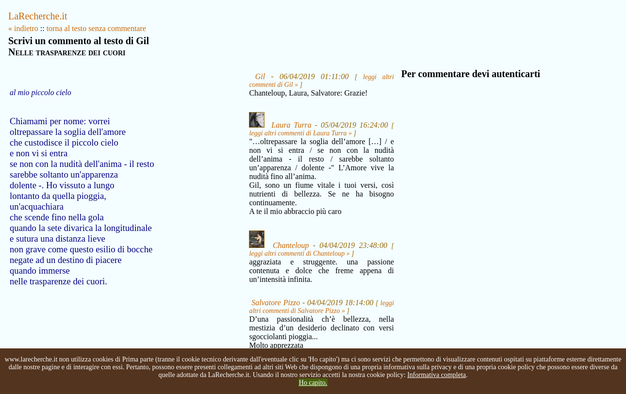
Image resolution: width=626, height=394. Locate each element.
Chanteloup (291, 245)
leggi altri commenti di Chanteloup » (299, 253)
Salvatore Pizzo (275, 302)
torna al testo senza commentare (96, 28)
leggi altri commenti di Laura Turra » (300, 133)
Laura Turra (291, 125)
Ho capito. (313, 382)
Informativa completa (436, 374)
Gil (260, 76)
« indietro (23, 28)
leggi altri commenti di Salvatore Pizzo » (321, 306)
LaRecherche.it (37, 16)
